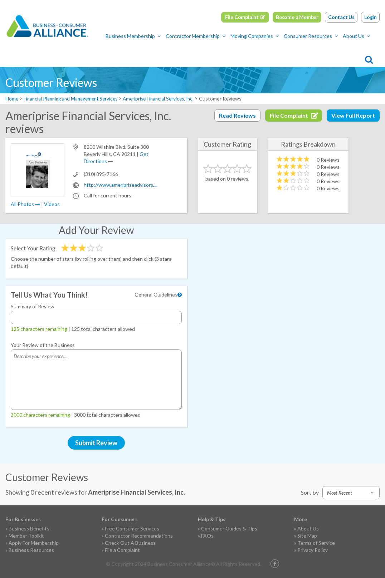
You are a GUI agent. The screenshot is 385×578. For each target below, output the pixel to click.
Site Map (307, 536)
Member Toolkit (26, 536)
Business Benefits (29, 528)
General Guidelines (156, 295)
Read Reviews (237, 115)
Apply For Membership (34, 543)
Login (370, 17)
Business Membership (35, 52)
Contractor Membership (98, 52)
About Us (258, 52)
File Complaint (242, 17)
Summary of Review (32, 306)
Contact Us (341, 17)
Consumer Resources (213, 52)
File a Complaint (122, 550)
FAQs (207, 536)
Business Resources (31, 550)
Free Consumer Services (132, 528)
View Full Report (353, 115)
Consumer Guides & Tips (229, 528)
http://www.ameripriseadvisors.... (120, 185)
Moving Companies (157, 52)
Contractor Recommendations (139, 536)
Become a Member (297, 17)
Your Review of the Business (43, 345)
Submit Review (96, 443)
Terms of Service (316, 543)
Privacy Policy (312, 550)
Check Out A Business (130, 543)
